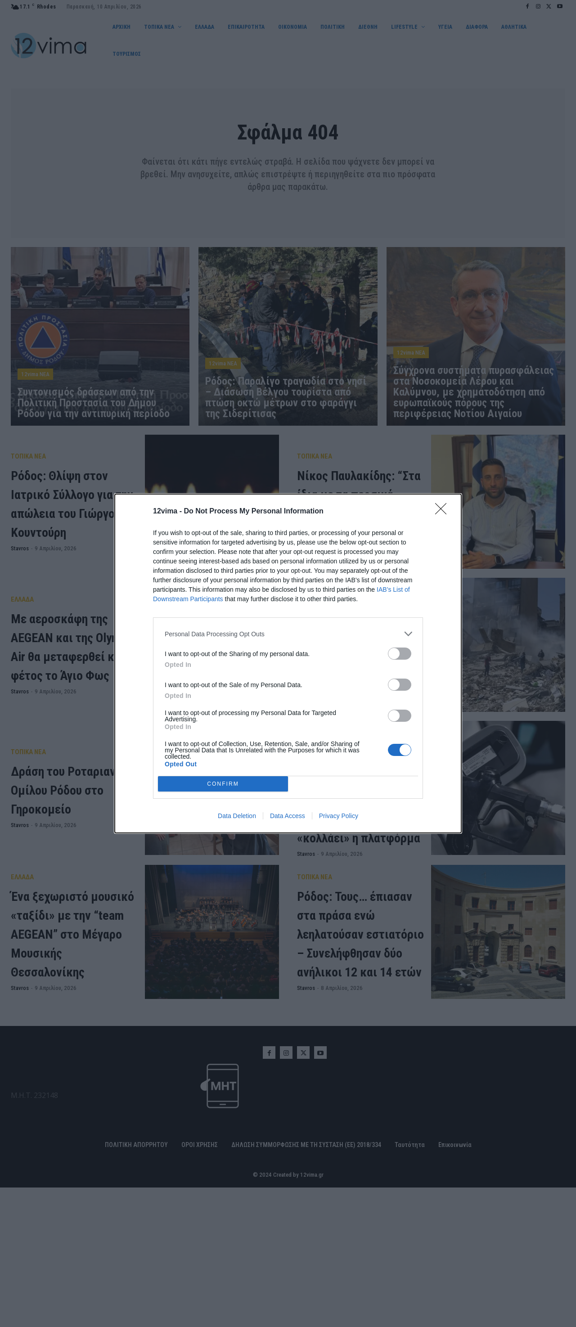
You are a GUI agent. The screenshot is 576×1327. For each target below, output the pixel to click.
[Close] (443, 511)
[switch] (399, 654)
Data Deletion (237, 815)
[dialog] (288, 663)
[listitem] (288, 634)
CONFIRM (223, 784)
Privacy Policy (338, 815)
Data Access (287, 815)
